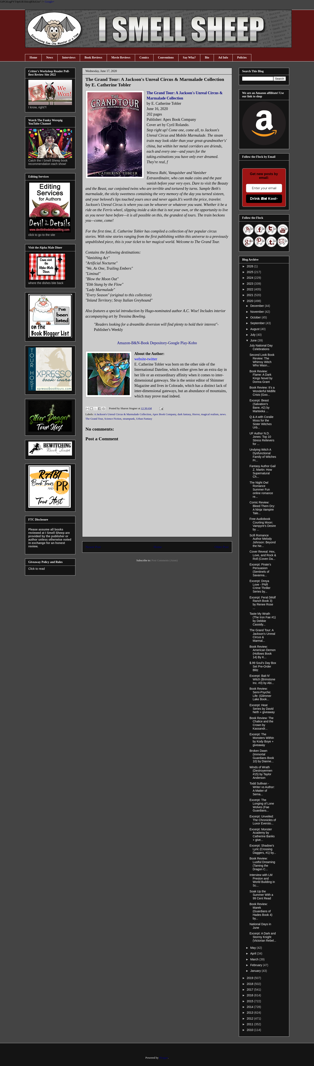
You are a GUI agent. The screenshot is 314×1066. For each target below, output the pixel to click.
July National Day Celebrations (261, 347)
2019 (250, 978)
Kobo (192, 343)
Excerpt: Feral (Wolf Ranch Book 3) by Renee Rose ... (262, 603)
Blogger (163, 1057)
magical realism (210, 414)
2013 (250, 1012)
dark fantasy (184, 414)
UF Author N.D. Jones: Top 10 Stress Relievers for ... (261, 439)
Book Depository (154, 343)
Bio (207, 57)
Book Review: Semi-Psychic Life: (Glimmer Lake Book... (260, 694)
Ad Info (223, 57)
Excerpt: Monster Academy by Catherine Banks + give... (262, 835)
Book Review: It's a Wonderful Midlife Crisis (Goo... (262, 391)
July (253, 334)
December (257, 305)
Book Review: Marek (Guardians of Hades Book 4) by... (260, 911)
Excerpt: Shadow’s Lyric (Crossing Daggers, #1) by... (262, 849)
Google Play (177, 343)
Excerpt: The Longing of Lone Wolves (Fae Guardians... (261, 805)
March (254, 959)
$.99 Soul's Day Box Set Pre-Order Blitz (262, 666)
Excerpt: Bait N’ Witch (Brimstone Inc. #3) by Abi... (262, 679)
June (253, 340)
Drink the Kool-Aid (264, 199)
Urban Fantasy (144, 418)
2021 (250, 295)
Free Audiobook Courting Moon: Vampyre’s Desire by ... (262, 524)
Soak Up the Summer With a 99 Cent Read (261, 895)
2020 (250, 301)
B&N (135, 343)
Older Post (221, 547)
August (255, 329)
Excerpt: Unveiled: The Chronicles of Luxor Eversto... (262, 820)
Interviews (68, 57)
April (253, 953)
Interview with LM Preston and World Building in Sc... (262, 880)
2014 (250, 1007)
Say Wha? (189, 57)
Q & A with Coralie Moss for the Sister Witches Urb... (261, 422)
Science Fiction (113, 418)
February (256, 965)
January (256, 970)
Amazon (123, 343)
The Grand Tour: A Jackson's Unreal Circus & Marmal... (262, 635)
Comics (144, 57)
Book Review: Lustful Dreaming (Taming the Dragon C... (262, 864)
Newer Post (93, 547)
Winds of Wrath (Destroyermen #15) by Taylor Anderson (260, 772)
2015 (250, 1001)
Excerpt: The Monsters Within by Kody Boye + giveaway (261, 739)
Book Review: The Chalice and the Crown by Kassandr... (261, 723)
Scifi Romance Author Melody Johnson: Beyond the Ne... (262, 541)
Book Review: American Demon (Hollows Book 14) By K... (262, 652)
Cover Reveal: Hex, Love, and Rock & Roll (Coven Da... (262, 555)
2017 (250, 989)
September (258, 323)
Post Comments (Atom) (164, 560)
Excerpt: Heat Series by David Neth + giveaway (262, 708)
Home (33, 57)
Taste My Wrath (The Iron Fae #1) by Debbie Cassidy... (262, 619)
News (49, 57)
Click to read (36, 568)
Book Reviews (93, 57)
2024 (250, 277)
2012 (250, 1018)
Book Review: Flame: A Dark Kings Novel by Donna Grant (260, 376)
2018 (250, 984)
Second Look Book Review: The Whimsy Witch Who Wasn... (261, 360)
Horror (196, 414)
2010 (250, 1030)
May (253, 947)
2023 (250, 283)
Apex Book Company (164, 414)
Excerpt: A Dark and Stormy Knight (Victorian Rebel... (262, 937)
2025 (250, 272)
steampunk (129, 418)
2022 (250, 289)
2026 (250, 266)
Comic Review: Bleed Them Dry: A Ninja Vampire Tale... (262, 508)
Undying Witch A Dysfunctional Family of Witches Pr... (262, 455)
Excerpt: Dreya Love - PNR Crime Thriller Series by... (259, 586)
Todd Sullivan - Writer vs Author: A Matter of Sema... (261, 789)
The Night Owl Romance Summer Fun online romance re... (261, 489)
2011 (250, 1024)
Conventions (166, 57)
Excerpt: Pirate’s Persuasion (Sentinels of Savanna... (260, 570)
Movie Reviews (120, 57)
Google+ (49, 1)
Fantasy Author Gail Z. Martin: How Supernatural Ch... (262, 471)
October (256, 317)
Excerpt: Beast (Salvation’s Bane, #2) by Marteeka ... (259, 406)
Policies (242, 57)
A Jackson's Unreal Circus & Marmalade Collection (122, 414)
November (257, 311)
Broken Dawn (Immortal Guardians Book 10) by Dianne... (261, 756)
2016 (250, 995)
